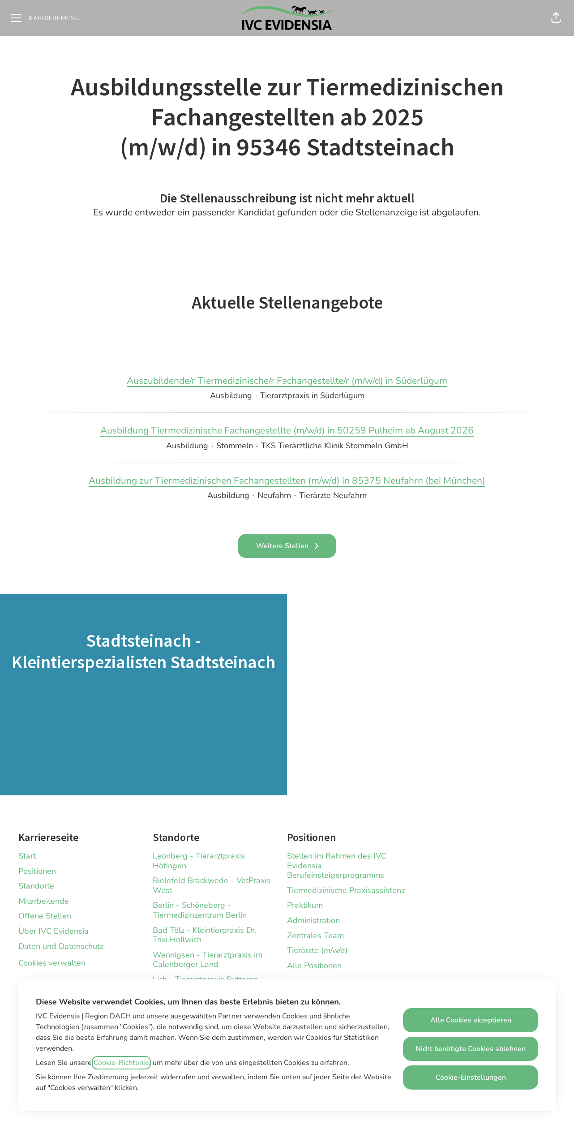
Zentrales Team (315, 935)
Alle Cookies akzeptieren (470, 1020)
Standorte (36, 885)
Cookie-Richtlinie (121, 1063)
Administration (313, 920)
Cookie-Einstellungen (471, 1077)
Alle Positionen (314, 965)
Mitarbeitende (43, 901)
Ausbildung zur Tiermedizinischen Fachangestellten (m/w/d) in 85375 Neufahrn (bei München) (287, 481)
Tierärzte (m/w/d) (317, 950)
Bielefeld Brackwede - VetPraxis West (211, 885)
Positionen (37, 871)
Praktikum (305, 905)
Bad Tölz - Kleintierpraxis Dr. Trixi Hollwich (205, 935)
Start (27, 855)
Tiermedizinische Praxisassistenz (346, 890)
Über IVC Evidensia (53, 931)
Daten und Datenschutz (60, 946)
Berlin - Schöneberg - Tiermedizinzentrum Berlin (200, 910)
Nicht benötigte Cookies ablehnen (471, 1049)
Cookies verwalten (52, 962)
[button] (556, 17)
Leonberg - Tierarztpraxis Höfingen (199, 860)
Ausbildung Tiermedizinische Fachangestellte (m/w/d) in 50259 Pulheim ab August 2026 (287, 431)
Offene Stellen (44, 915)
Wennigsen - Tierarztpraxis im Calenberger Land (207, 959)
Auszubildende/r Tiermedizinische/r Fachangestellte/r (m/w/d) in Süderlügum (287, 381)
